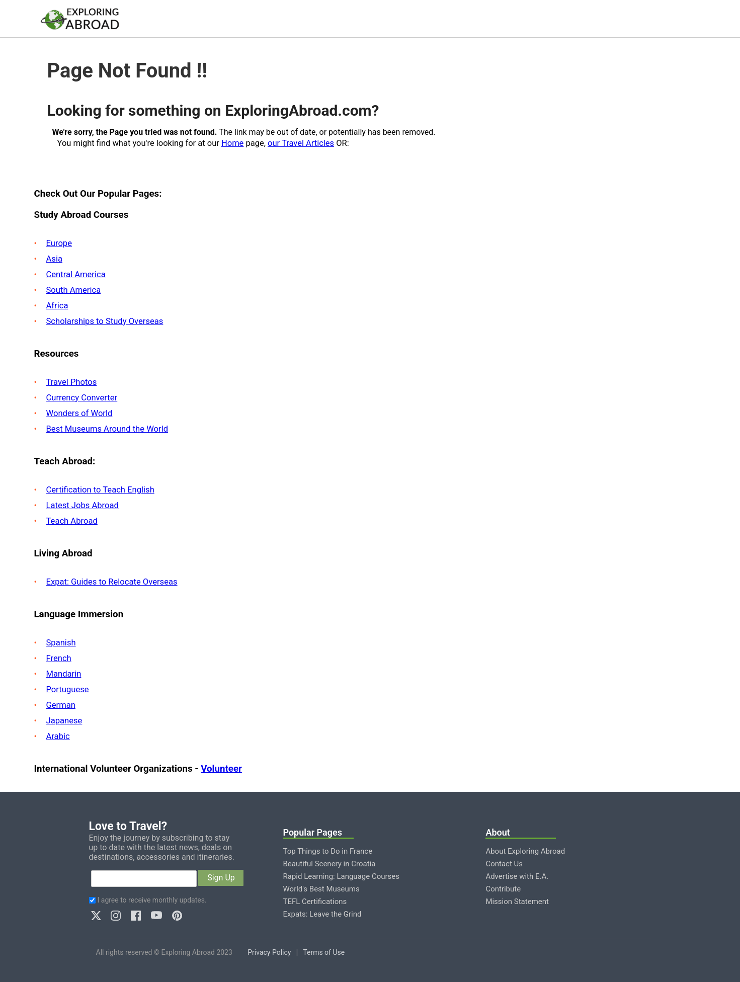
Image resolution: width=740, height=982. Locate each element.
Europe (59, 243)
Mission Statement (517, 901)
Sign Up (221, 877)
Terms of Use (324, 952)
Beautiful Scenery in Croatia (329, 863)
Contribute (503, 888)
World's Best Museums (321, 888)
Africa (57, 305)
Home (232, 143)
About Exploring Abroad (525, 851)
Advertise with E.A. (516, 876)
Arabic (58, 736)
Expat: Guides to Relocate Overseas (112, 582)
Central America (76, 274)
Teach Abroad (72, 521)
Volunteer (221, 768)
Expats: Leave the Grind (322, 914)
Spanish (61, 642)
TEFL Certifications (315, 901)
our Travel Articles (301, 143)
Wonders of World (79, 413)
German (60, 705)
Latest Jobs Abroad (82, 505)
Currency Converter (82, 397)
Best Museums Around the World (107, 429)
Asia (54, 259)
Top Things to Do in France (328, 851)
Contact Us (504, 863)
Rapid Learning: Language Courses (341, 876)
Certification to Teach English (100, 490)
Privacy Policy (269, 952)
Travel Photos (71, 382)
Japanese (64, 720)
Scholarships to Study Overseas (104, 321)
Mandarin (63, 674)
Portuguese (67, 689)
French (58, 658)
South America (73, 290)
